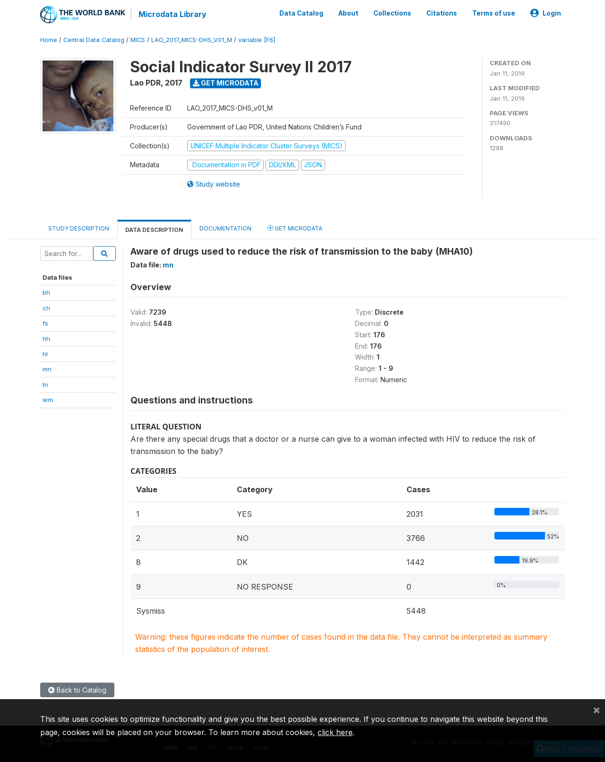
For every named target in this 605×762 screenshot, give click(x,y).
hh (46, 338)
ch (46, 308)
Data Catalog (301, 13)
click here (335, 732)
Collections (392, 13)
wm (48, 399)
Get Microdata (226, 83)
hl (45, 354)
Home (48, 39)
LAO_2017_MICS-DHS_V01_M (191, 39)
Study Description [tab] (78, 228)
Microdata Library (172, 14)
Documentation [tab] (225, 228)
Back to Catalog (77, 690)
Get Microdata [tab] (295, 228)
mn (47, 369)
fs (45, 323)
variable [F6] (256, 39)
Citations (441, 13)
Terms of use (493, 13)
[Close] (596, 709)
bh (46, 292)
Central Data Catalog (93, 39)
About (348, 13)
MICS (137, 39)
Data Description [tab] (154, 229)
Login (545, 13)
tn (45, 384)
